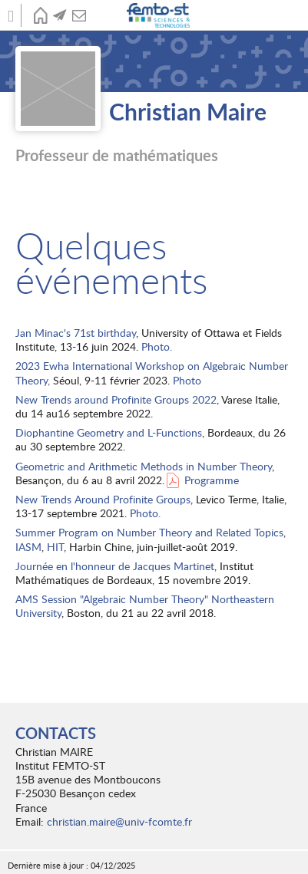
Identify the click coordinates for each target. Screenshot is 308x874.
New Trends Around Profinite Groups (102, 499)
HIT (55, 546)
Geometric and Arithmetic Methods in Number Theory (143, 466)
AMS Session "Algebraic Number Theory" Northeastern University (144, 606)
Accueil (40, 15)
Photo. (156, 346)
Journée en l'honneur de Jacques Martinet (114, 566)
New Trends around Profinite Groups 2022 (116, 399)
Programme (211, 480)
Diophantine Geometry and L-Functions (108, 432)
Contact (78, 15)
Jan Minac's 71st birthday (75, 332)
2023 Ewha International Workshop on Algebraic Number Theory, (151, 372)
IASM (28, 546)
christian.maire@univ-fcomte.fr (119, 821)
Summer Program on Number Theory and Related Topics (149, 532)
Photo (187, 380)
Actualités (59, 15)
